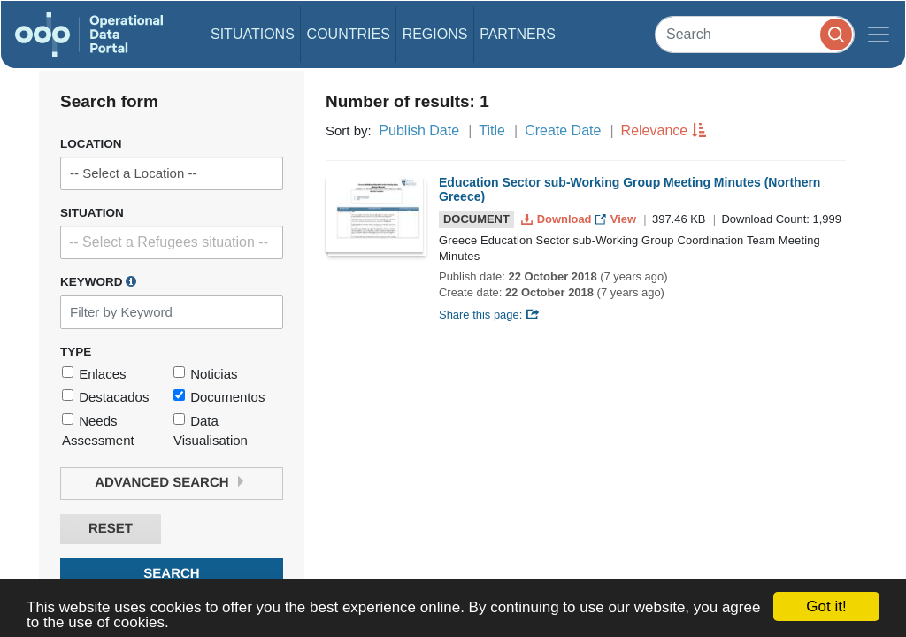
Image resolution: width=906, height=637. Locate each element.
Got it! (826, 606)
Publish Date (419, 130)
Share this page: (489, 314)
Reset (110, 528)
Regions (435, 34)
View (617, 219)
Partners (518, 34)
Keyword (98, 281)
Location (91, 143)
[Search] (755, 34)
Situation (92, 212)
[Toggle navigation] (878, 34)
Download (558, 219)
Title (492, 130)
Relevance (654, 130)
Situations (253, 34)
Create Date (563, 130)
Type (75, 351)
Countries (348, 34)
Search (171, 573)
